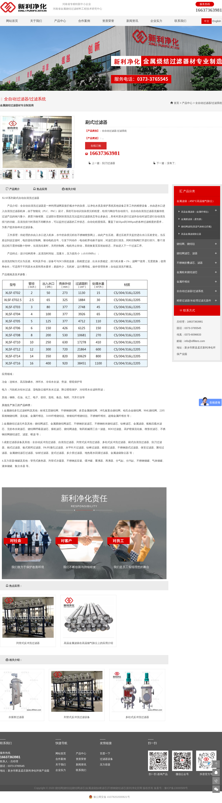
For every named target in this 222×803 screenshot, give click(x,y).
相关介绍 (69, 189)
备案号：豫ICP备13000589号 (171, 788)
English (217, 21)
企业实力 (156, 20)
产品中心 (60, 20)
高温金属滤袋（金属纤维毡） (194, 211)
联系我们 (180, 20)
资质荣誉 (108, 20)
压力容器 (105, 764)
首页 (176, 102)
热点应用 (40, 189)
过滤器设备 (106, 758)
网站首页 (12, 20)
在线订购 (96, 145)
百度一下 (105, 753)
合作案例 (84, 20)
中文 (206, 21)
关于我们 (36, 20)
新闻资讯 (132, 20)
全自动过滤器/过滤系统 (208, 102)
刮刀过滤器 (108, 163)
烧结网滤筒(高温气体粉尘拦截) (194, 226)
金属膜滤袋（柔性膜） (190, 219)
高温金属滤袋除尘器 (189, 233)
